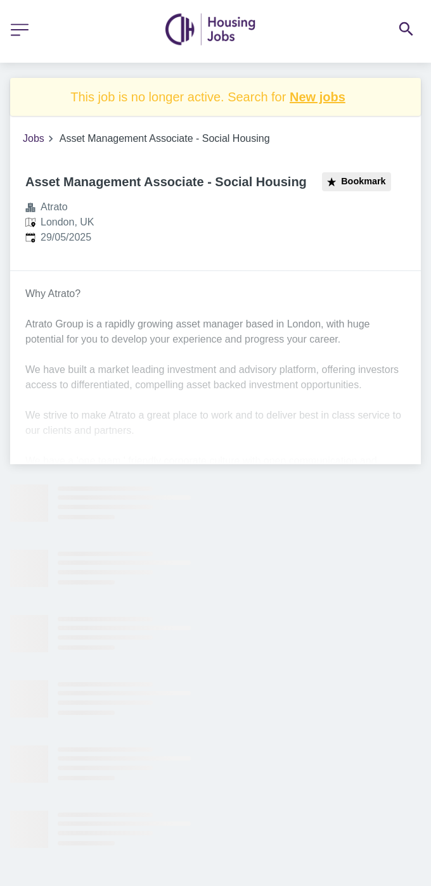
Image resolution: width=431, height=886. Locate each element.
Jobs (33, 138)
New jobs (317, 97)
